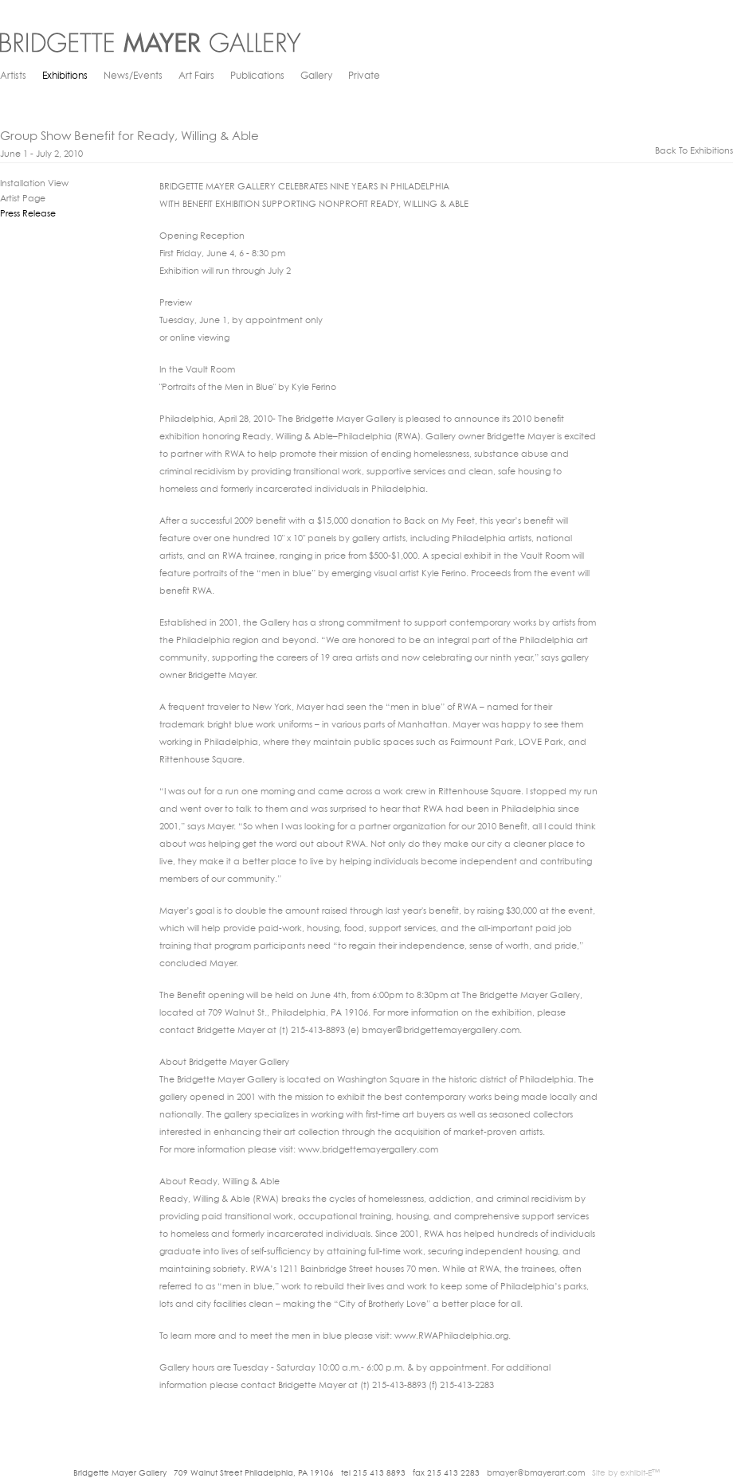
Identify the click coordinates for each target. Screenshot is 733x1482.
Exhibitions (65, 76)
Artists (13, 76)
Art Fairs (196, 76)
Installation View (34, 184)
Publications (257, 76)
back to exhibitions (694, 151)
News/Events (133, 76)
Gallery (316, 76)
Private (364, 76)
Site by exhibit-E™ (626, 1473)
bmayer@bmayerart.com (536, 1473)
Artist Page (22, 199)
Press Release (28, 214)
